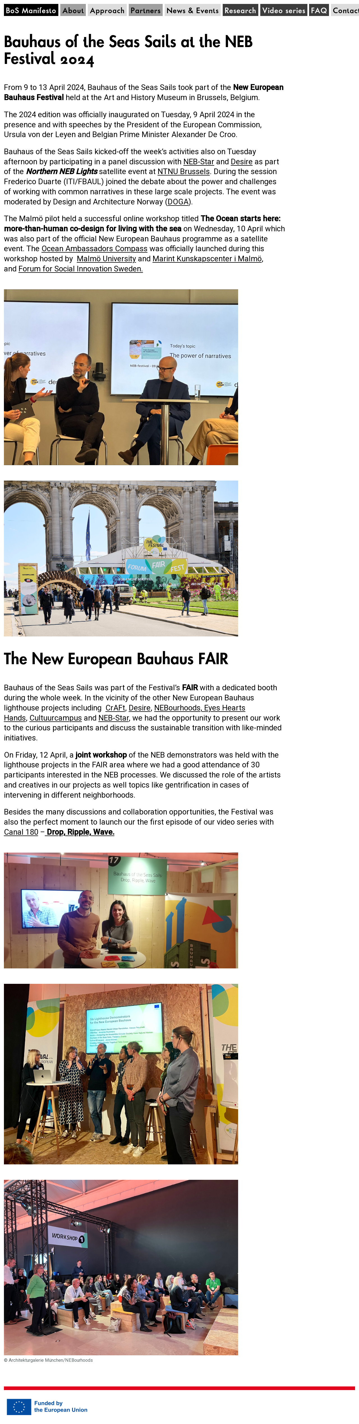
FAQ (319, 11)
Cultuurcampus (55, 718)
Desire (242, 161)
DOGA (178, 201)
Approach (107, 11)
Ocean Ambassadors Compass (95, 248)
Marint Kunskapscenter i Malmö (207, 258)
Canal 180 (21, 832)
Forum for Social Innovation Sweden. (81, 268)
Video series (283, 11)
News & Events (193, 11)
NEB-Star (198, 161)
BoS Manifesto (31, 11)
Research (240, 11)
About (73, 11)
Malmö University (106, 258)
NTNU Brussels (184, 171)
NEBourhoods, (179, 707)
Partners (146, 11)
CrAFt (115, 707)
